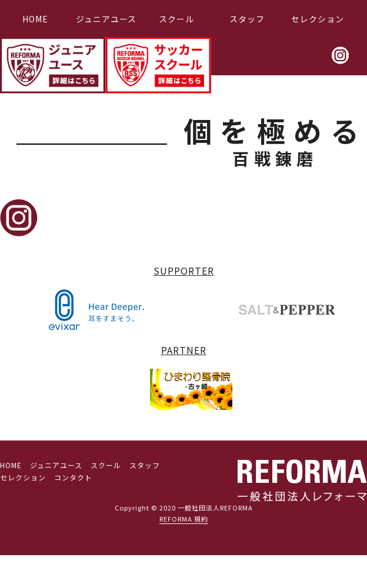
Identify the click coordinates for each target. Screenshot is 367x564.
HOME (35, 19)
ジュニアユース (106, 19)
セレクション (317, 19)
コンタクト (73, 477)
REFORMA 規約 (183, 518)
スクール (176, 19)
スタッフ (247, 19)
